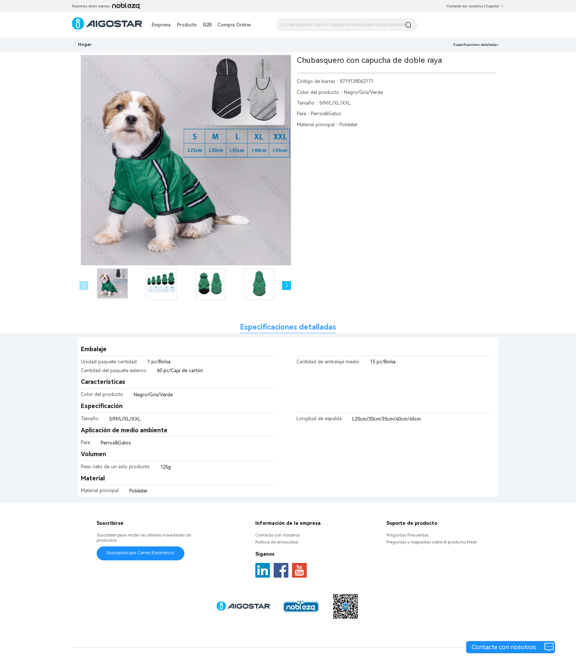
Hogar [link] (84, 44)
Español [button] (495, 6)
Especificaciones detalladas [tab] (288, 327)
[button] (286, 285)
